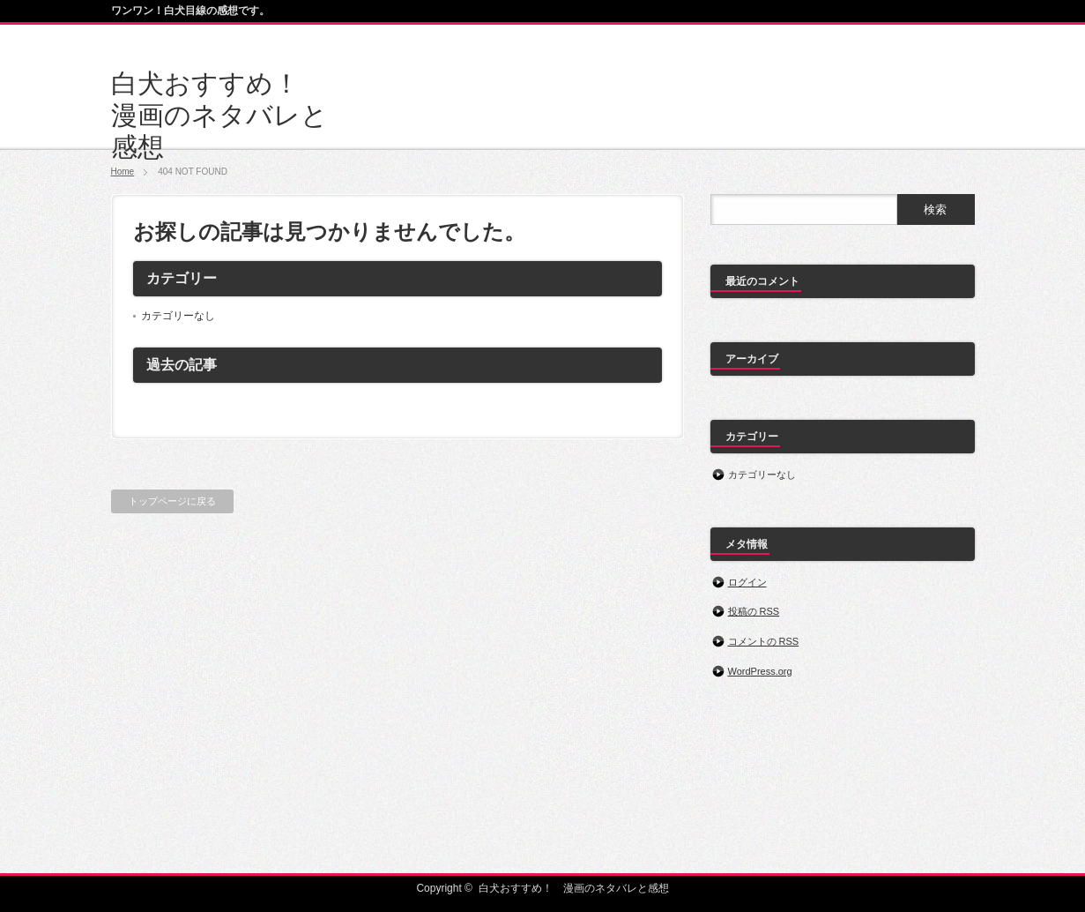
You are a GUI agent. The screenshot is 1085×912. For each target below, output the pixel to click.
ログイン (747, 582)
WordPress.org (760, 671)
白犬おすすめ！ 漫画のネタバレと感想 (219, 115)
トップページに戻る (172, 501)
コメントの (763, 641)
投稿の (754, 611)
